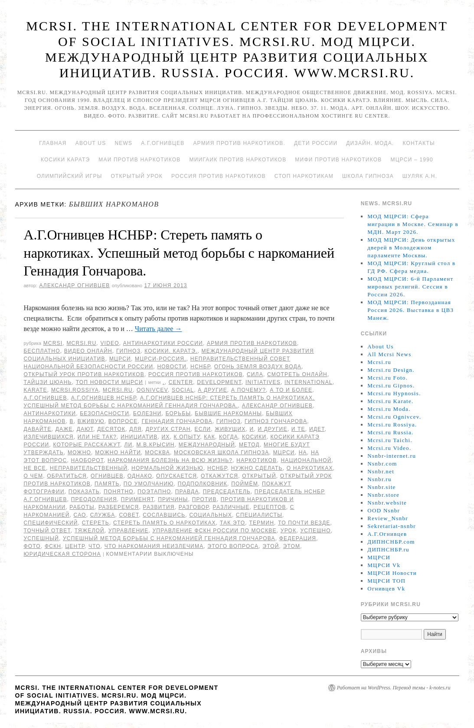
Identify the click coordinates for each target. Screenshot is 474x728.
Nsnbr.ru (379, 479)
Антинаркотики (50, 413)
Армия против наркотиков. (239, 143)
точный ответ (47, 531)
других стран (168, 429)
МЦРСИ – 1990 (411, 160)
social (183, 390)
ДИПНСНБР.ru (388, 549)
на (303, 452)
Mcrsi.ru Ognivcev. (394, 416)
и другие (272, 429)
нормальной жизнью (167, 468)
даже (64, 429)
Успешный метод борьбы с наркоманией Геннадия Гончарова (169, 538)
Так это (232, 523)
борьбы (178, 413)
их (165, 437)
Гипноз (128, 351)
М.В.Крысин (155, 445)
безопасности (104, 413)
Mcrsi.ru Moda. (388, 409)
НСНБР (200, 367)
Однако (139, 476)
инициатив (139, 437)
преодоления (94, 499)
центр (75, 546)
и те (298, 429)
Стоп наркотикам (304, 176)
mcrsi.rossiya (75, 390)
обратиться (67, 476)
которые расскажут (86, 445)
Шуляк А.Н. (419, 176)
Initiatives (263, 382)
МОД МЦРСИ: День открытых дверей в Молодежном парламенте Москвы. (411, 247)
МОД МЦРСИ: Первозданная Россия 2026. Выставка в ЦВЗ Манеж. (410, 310)
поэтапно (154, 492)
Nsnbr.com (382, 463)
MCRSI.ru (118, 390)
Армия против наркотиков (252, 343)
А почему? (248, 390)
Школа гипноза (368, 176)
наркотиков (256, 460)
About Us (90, 143)
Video (109, 343)
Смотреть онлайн (297, 374)
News (123, 143)
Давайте (38, 429)
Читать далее (158, 328)
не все (35, 468)
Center (181, 382)
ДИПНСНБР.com (391, 541)
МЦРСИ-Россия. (160, 359)
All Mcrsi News (389, 354)
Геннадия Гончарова (177, 421)
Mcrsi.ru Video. (389, 448)
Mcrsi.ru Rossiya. (392, 424)
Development (219, 382)
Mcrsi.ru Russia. (390, 432)
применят (137, 499)
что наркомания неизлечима (154, 546)
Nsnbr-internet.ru (391, 456)
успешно (315, 531)
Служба (102, 515)
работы (81, 507)
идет (317, 429)
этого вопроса (232, 546)
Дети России (315, 143)
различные (231, 507)
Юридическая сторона (62, 554)
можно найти (118, 452)
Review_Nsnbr (387, 518)
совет (129, 515)
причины (173, 499)
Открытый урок (136, 176)
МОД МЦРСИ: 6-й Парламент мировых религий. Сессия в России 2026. (410, 286)
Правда (187, 492)
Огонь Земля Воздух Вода (257, 367)
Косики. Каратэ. (170, 351)
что (94, 546)
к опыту (187, 437)
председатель (227, 492)
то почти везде (304, 523)
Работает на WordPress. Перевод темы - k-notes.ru (394, 688)
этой (270, 546)
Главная (52, 143)
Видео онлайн (88, 351)
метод (249, 445)
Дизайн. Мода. (370, 143)
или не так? (97, 437)
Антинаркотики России (163, 343)
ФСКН (53, 546)
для (135, 429)
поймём (244, 484)
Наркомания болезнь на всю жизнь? (170, 460)
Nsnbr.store (383, 495)
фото (32, 546)
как (209, 437)
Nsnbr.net (380, 471)
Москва (157, 452)
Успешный (41, 538)
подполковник (202, 484)
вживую (91, 421)
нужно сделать (257, 468)
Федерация (297, 538)
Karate (35, 390)
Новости (171, 367)
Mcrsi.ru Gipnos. (391, 385)
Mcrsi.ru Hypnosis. (394, 393)
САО (80, 515)
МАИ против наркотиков (139, 160)
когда (228, 437)
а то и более (291, 390)
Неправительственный (88, 468)
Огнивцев (107, 476)
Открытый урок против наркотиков (84, 374)
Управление (128, 531)
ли (128, 445)
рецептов (269, 507)
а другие (212, 390)
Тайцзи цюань (48, 382)
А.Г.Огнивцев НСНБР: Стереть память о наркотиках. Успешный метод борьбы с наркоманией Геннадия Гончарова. (179, 253)
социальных (210, 515)
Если (203, 429)
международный (207, 445)
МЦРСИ (120, 359)
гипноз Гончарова (276, 421)
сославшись (164, 515)
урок (289, 531)
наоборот (87, 460)
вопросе (123, 421)
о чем (33, 476)
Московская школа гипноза (221, 452)
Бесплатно (42, 351)
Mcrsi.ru (81, 343)
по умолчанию (149, 484)
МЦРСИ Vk (383, 565)
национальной (306, 460)
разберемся (118, 507)
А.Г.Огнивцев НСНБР (103, 398)
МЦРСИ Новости (392, 573)
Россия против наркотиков (218, 176)
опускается (176, 476)
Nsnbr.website (387, 502)
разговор (194, 507)
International (308, 382)
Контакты (418, 143)
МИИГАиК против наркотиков (237, 160)
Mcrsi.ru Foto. (387, 377)
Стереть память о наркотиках (164, 523)
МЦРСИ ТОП (386, 580)
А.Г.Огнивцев (162, 143)
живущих (230, 429)
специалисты (259, 515)
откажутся (219, 476)
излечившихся (49, 437)
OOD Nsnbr (383, 510)
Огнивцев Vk (386, 588)
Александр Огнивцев (74, 285)
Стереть (95, 523)
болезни (147, 413)
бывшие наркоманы (228, 413)
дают (85, 429)
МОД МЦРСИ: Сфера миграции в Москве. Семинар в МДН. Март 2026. (412, 224)
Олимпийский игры (69, 176)
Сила (255, 374)
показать (84, 492)
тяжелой (90, 531)
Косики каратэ (65, 160)
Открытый (259, 476)
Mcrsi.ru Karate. (390, 401)
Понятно (119, 492)
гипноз (228, 421)
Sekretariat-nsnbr (391, 526)
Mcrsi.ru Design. (391, 370)
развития (159, 507)
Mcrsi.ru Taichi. (389, 440)
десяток (111, 429)
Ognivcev (152, 390)
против (204, 499)
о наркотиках (310, 468)
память (107, 484)
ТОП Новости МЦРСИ (109, 382)
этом (292, 546)
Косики (254, 437)
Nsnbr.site (381, 487)
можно (79, 452)
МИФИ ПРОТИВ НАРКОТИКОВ (338, 160)
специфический (51, 523)
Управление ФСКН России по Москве (214, 531)
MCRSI (53, 343)
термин (261, 523)
